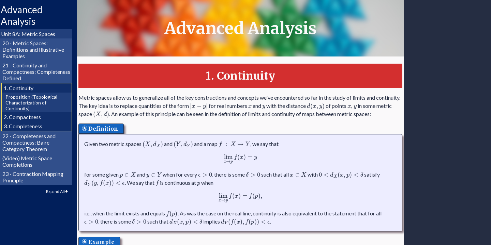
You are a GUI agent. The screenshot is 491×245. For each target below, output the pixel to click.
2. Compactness (25, 117)
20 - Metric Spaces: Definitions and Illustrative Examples (36, 49)
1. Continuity (21, 88)
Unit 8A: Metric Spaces (31, 34)
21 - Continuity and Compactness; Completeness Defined (39, 71)
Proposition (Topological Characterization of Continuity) (34, 102)
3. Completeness (26, 126)
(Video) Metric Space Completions (30, 161)
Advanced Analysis (25, 15)
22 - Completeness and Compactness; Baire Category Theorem (32, 142)
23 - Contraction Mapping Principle (35, 176)
